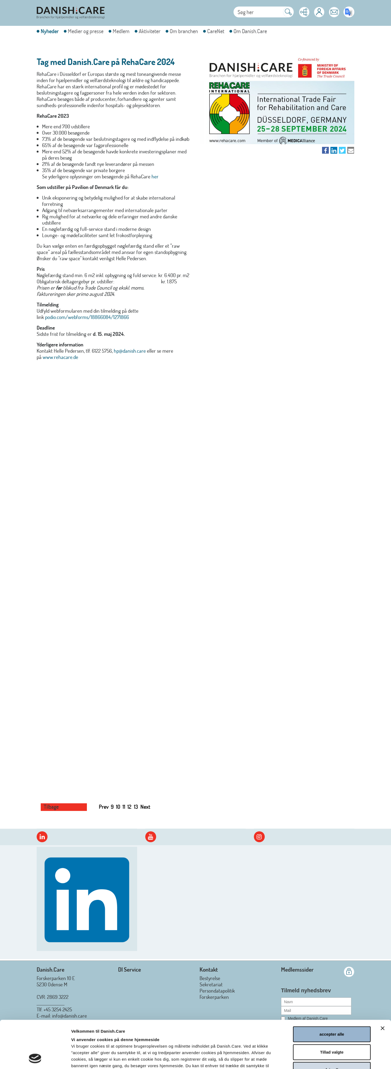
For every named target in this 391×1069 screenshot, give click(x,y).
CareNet (215, 31)
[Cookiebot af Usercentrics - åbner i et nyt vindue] (35, 1058)
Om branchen (184, 31)
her (155, 176)
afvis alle (331, 1025)
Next (145, 806)
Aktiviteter (149, 31)
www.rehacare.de (60, 357)
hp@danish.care (130, 350)
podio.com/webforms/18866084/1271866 (87, 317)
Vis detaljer (292, 1058)
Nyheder (50, 31)
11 (123, 806)
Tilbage (51, 806)
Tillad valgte (331, 1007)
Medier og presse (85, 31)
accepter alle (332, 989)
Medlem (121, 31)
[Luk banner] (382, 984)
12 (129, 806)
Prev (104, 806)
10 (118, 806)
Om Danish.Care (250, 31)
